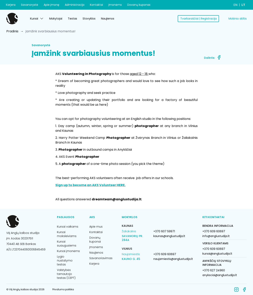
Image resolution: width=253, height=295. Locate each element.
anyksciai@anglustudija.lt (219, 275)
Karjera (10, 5)
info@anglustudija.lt (216, 236)
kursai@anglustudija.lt (217, 254)
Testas (72, 19)
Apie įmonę (51, 5)
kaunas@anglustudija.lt (169, 236)
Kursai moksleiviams (66, 234)
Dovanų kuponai (95, 240)
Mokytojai (55, 19)
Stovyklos (89, 19)
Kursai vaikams (67, 227)
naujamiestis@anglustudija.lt (173, 259)
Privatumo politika (63, 289)
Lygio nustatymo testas (65, 260)
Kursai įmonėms (68, 251)
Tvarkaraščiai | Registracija (198, 19)
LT (243, 5)
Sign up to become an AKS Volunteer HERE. (90, 185)
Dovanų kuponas (138, 5)
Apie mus (96, 227)
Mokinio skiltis (237, 19)
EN (235, 5)
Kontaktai (96, 5)
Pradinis (12, 31)
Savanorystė (29, 5)
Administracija (74, 5)
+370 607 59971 (164, 231)
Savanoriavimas (100, 258)
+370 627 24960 (213, 270)
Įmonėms (115, 5)
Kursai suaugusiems (66, 243)
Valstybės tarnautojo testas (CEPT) (66, 274)
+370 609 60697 (164, 254)
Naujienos (107, 19)
